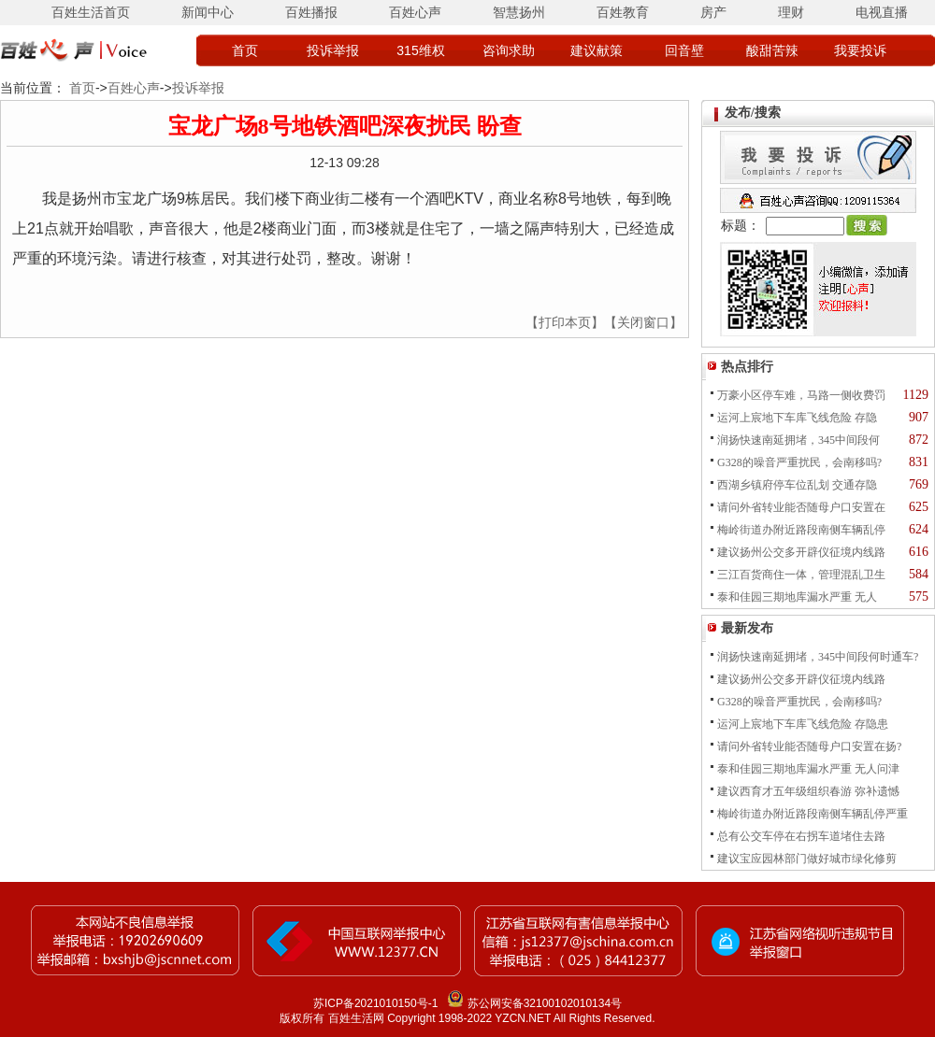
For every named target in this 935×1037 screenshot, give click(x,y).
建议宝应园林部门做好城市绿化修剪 (807, 858)
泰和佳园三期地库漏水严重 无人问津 (808, 768)
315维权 (420, 50)
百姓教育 (623, 12)
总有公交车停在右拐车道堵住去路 (801, 836)
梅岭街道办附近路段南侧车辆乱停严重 (812, 813)
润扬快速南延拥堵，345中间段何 (798, 440)
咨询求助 (508, 50)
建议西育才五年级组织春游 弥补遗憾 (808, 791)
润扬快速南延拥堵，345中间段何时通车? (817, 656)
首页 (245, 50)
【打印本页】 (564, 322)
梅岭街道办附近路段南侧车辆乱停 (801, 529)
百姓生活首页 (90, 12)
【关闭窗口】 (643, 322)
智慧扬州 (519, 12)
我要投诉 (860, 50)
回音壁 (684, 50)
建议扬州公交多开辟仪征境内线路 (801, 552)
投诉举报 (333, 50)
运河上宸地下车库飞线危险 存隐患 (802, 724)
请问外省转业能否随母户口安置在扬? (809, 746)
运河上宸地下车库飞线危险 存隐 (797, 417)
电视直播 (882, 12)
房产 (713, 12)
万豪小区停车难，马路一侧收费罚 (801, 395)
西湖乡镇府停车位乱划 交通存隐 (797, 484)
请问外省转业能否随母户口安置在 (801, 507)
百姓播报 (311, 12)
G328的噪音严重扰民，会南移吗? (799, 462)
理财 (791, 12)
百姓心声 (415, 12)
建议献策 (596, 50)
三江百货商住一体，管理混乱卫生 (801, 574)
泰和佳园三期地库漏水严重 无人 (797, 597)
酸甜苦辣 (772, 50)
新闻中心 (207, 12)
